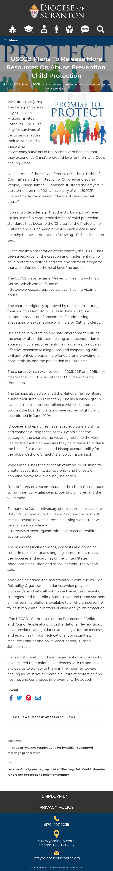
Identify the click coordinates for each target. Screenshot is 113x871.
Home (7, 84)
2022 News (21, 84)
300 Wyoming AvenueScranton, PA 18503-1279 (56, 843)
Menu (11, 40)
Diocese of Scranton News (53, 717)
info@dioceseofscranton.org (56, 858)
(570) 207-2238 (56, 825)
